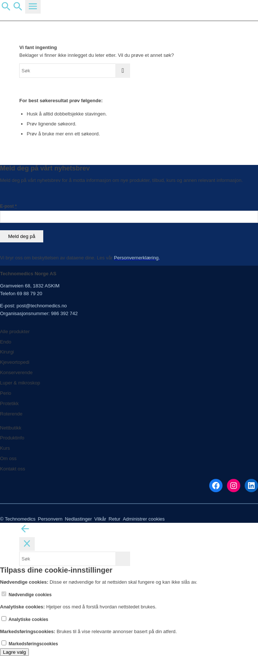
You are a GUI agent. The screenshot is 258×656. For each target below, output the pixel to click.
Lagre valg (14, 652)
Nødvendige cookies (26, 594)
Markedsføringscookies (29, 643)
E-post (8, 206)
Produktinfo (12, 438)
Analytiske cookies (24, 619)
